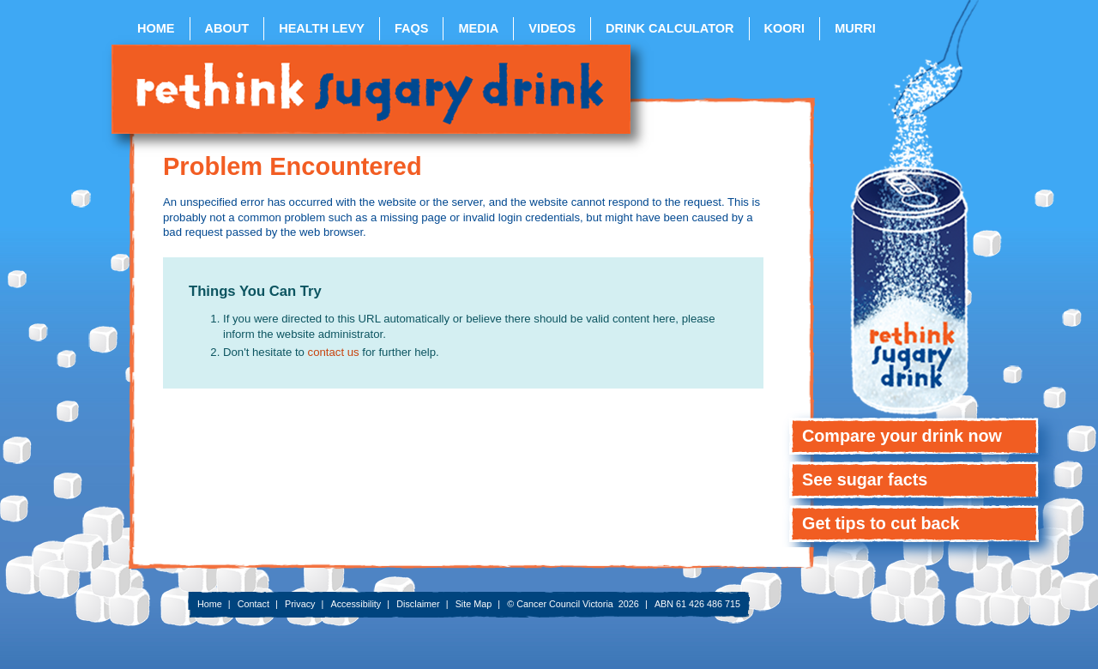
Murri (855, 28)
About (227, 28)
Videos (552, 28)
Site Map (473, 604)
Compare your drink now (902, 435)
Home (156, 28)
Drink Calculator (669, 28)
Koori (784, 28)
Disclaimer (417, 604)
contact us (335, 352)
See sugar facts (864, 479)
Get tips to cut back (881, 523)
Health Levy (322, 28)
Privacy (300, 604)
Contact (253, 604)
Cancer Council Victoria (564, 604)
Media (478, 28)
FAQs (412, 28)
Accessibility (355, 604)
